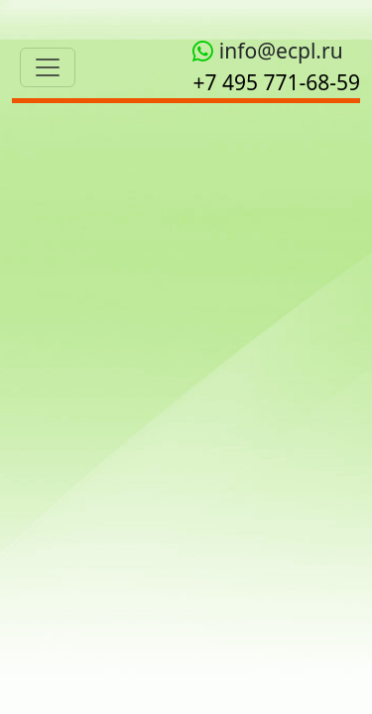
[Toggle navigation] (47, 67)
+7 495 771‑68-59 (276, 82)
